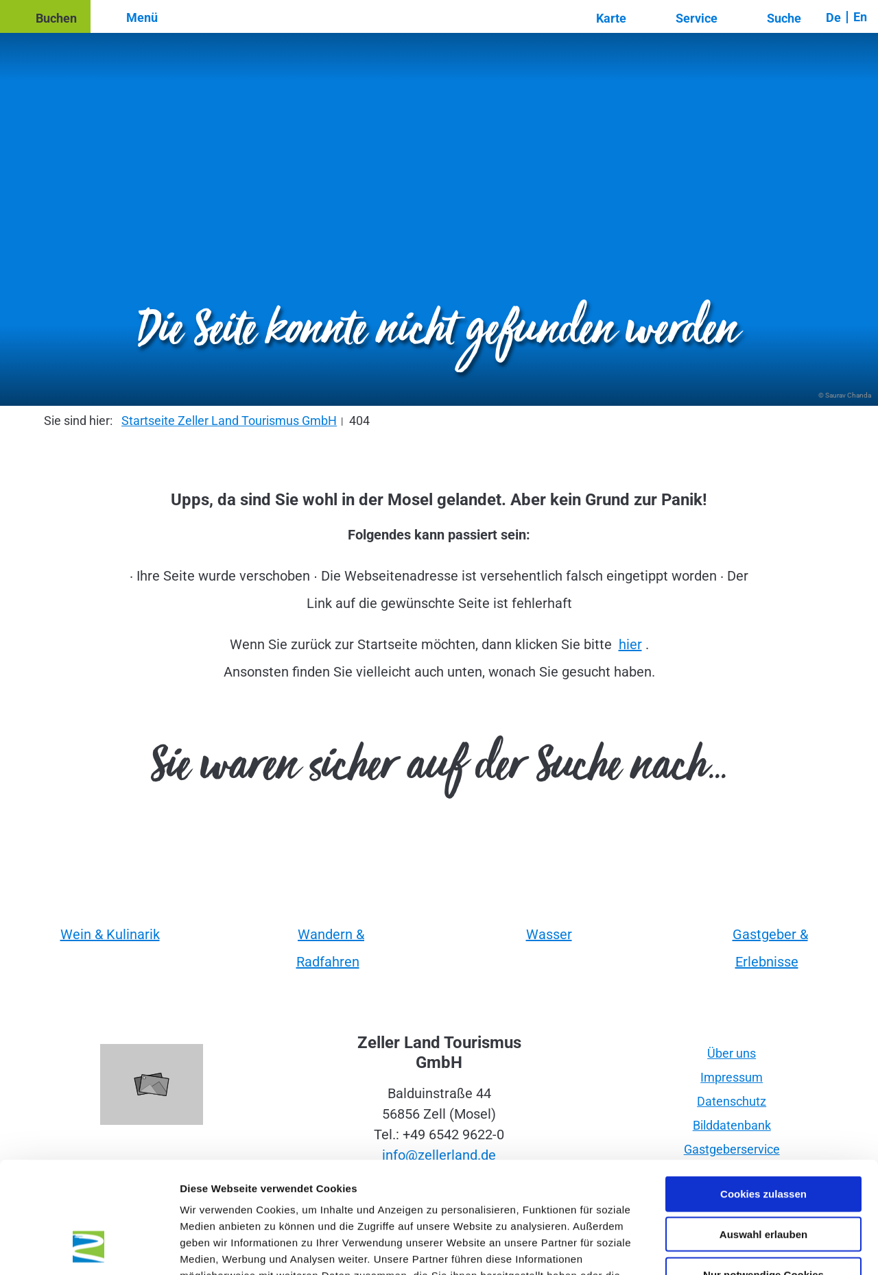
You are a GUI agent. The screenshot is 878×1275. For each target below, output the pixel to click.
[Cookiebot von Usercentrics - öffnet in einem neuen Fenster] (89, 1248)
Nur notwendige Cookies (763, 1175)
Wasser (549, 934)
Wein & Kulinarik (110, 934)
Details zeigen (729, 1248)
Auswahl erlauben (763, 1135)
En (860, 17)
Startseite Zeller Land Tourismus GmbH (229, 420)
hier (630, 644)
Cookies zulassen (763, 1094)
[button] (45, 16)
